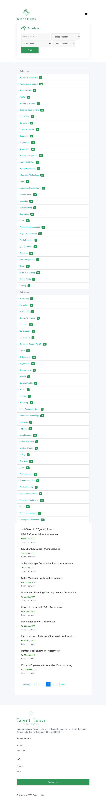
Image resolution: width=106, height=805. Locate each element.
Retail (25, 506)
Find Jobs (21, 750)
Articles (20, 766)
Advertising (26, 298)
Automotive (27, 311)
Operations (27, 214)
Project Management (31, 233)
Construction (27, 331)
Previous (26, 684)
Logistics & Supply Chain (33, 188)
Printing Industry (29, 487)
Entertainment (28, 370)
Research (26, 253)
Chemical (26, 324)
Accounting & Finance (31, 84)
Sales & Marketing (30, 272)
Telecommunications (30, 513)
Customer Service (29, 129)
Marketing (26, 201)
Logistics (26, 428)
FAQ (19, 771)
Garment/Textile (28, 383)
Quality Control (28, 246)
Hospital (25, 396)
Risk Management (29, 259)
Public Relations (29, 240)
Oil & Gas (26, 461)
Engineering (27, 142)
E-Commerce (28, 357)
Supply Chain (27, 279)
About (19, 745)
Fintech (25, 376)
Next (63, 684)
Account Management (31, 77)
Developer (26, 136)
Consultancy (27, 337)
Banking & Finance (30, 103)
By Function (25, 71)
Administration (28, 90)
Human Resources (30, 168)
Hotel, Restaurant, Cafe (32, 409)
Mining (25, 454)
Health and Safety (29, 162)
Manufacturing (28, 194)
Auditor (25, 97)
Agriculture (26, 305)
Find (30, 50)
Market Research (29, 441)
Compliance (27, 116)
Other (25, 220)
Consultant (26, 123)
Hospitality (26, 402)
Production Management (32, 227)
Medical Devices (29, 448)
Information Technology (32, 175)
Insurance (26, 422)
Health (25, 389)
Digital (25, 350)
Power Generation (29, 480)
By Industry (24, 292)
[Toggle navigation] (86, 14)
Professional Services (31, 493)
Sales (25, 266)
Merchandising (28, 207)
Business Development (32, 110)
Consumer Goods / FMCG (33, 344)
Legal (24, 181)
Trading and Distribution (32, 520)
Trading (25, 285)
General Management (31, 155)
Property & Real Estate (32, 500)
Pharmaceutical (28, 474)
